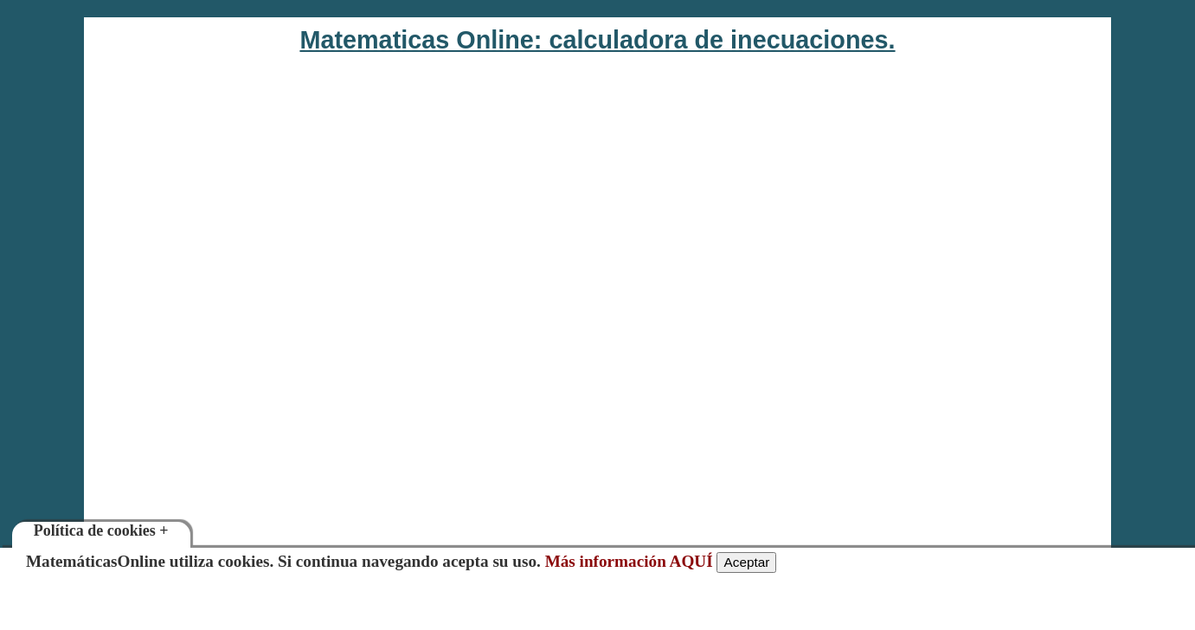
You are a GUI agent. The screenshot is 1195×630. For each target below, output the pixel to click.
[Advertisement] (938, 344)
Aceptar (746, 562)
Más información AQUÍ (629, 561)
